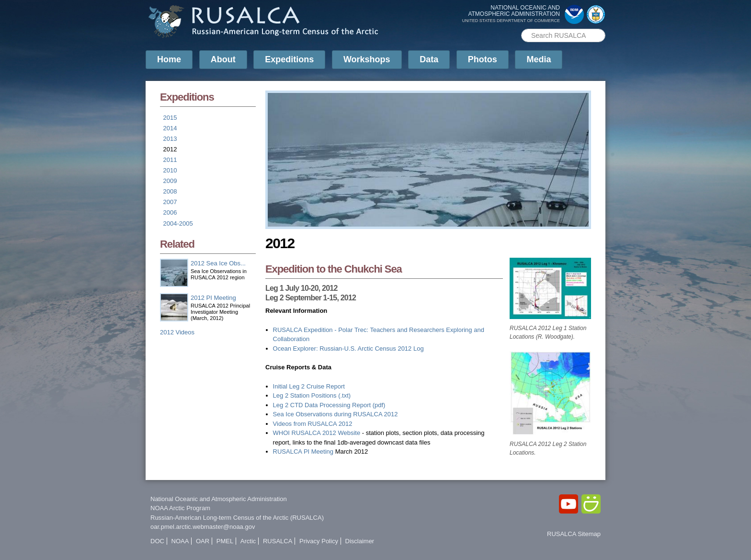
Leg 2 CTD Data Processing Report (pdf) (329, 405)
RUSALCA (277, 541)
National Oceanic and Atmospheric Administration (218, 499)
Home (169, 59)
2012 (170, 149)
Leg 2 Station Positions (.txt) (312, 395)
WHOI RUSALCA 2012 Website (317, 432)
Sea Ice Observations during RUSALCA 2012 (335, 414)
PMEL (224, 541)
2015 (170, 117)
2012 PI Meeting (213, 297)
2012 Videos (177, 332)
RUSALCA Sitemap (574, 533)
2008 (170, 191)
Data (429, 59)
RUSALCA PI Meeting (304, 451)
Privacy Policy (318, 541)
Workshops (366, 59)
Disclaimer (360, 541)
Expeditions (289, 59)
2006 (170, 212)
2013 (170, 138)
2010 (170, 170)
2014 (170, 128)
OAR (202, 541)
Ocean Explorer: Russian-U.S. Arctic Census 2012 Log (348, 348)
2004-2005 (178, 223)
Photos (482, 59)
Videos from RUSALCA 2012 (313, 423)
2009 (170, 180)
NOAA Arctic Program (180, 508)
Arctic (248, 541)
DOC (157, 541)
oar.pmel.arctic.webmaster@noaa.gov (202, 526)
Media (538, 59)
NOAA (180, 541)
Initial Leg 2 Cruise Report (309, 386)
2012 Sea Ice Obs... (218, 263)
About (223, 59)
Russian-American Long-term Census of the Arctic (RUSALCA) (237, 517)
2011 (170, 159)
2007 (170, 202)
